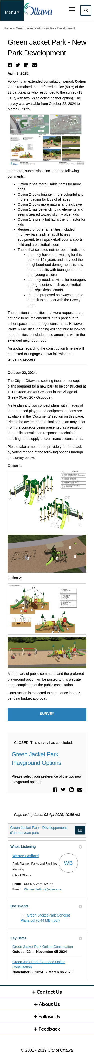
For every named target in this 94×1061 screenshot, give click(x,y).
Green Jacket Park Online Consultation (42, 947)
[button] (10, 65)
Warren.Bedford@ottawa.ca (42, 889)
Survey (47, 714)
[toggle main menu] (72, 9)
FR (86, 10)
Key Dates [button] (46, 938)
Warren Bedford (25, 856)
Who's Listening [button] (46, 847)
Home (8, 28)
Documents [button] (46, 906)
